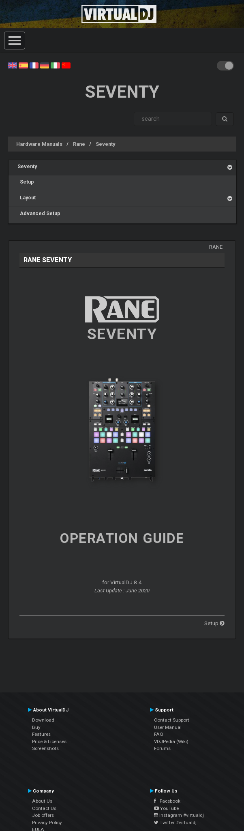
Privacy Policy (47, 822)
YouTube (166, 808)
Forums (162, 748)
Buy (36, 727)
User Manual (168, 727)
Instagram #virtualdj (179, 815)
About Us (42, 801)
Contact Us (44, 808)
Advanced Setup (38, 213)
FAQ (158, 734)
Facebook (167, 801)
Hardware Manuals (39, 144)
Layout (26, 197)
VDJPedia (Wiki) (171, 741)
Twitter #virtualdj (175, 822)
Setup (25, 182)
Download (43, 720)
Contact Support (171, 720)
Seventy (105, 144)
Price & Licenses (49, 741)
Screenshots (45, 748)
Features (41, 734)
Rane (79, 144)
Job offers (43, 815)
